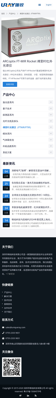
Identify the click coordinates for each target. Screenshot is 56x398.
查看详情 (10, 84)
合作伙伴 (8, 308)
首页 (3, 13)
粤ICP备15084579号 (32, 391)
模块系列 (7, 133)
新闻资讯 (8, 304)
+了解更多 (10, 273)
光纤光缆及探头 (10, 121)
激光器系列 (8, 102)
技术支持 (8, 300)
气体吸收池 (8, 139)
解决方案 (8, 296)
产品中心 (12, 13)
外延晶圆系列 (9, 146)
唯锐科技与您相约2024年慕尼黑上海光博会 (33, 219)
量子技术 (7, 108)
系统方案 (7, 152)
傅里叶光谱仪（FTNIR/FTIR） (17, 127)
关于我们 (8, 311)
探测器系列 (8, 114)
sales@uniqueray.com (15, 327)
